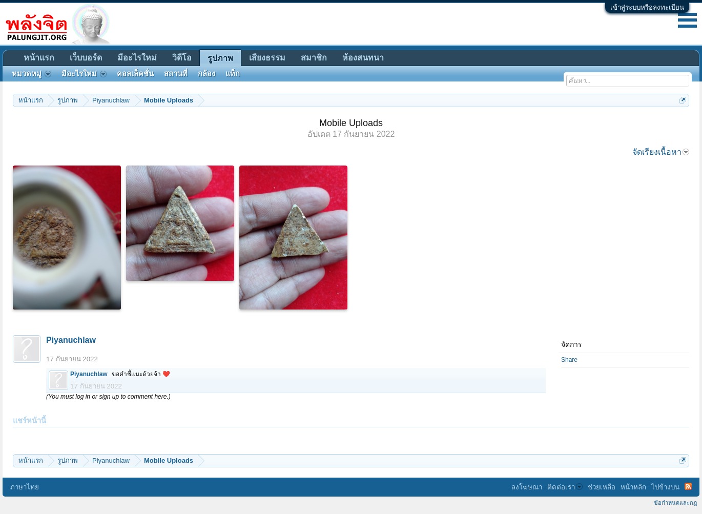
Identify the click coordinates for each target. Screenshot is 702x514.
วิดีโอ (182, 57)
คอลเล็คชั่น (135, 74)
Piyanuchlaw (71, 340)
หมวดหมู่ (31, 74)
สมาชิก (314, 57)
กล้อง (206, 74)
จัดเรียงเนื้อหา (660, 152)
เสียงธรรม (267, 57)
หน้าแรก (39, 57)
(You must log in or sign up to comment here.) (108, 396)
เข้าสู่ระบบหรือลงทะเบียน (647, 7)
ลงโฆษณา (526, 487)
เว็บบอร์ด (86, 57)
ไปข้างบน (665, 487)
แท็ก (232, 74)
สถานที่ (176, 74)
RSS (688, 486)
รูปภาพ (220, 58)
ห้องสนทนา (363, 57)
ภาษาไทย (24, 487)
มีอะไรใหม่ (137, 57)
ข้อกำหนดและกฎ (675, 503)
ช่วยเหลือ (601, 487)
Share (569, 359)
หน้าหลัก (633, 487)
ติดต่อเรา (565, 487)
